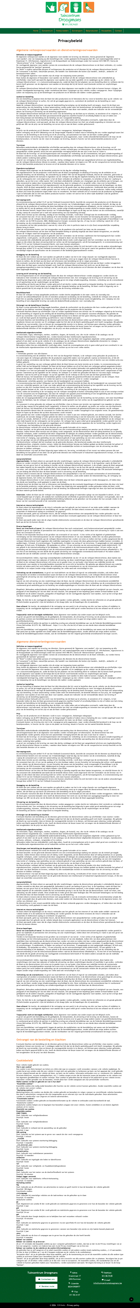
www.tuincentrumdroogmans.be (49, 82)
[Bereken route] (46, 1286)
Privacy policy (73, 1305)
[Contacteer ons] (46, 1279)
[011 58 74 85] (107, 1275)
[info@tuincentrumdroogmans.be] (107, 1283)
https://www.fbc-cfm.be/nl (64, 625)
